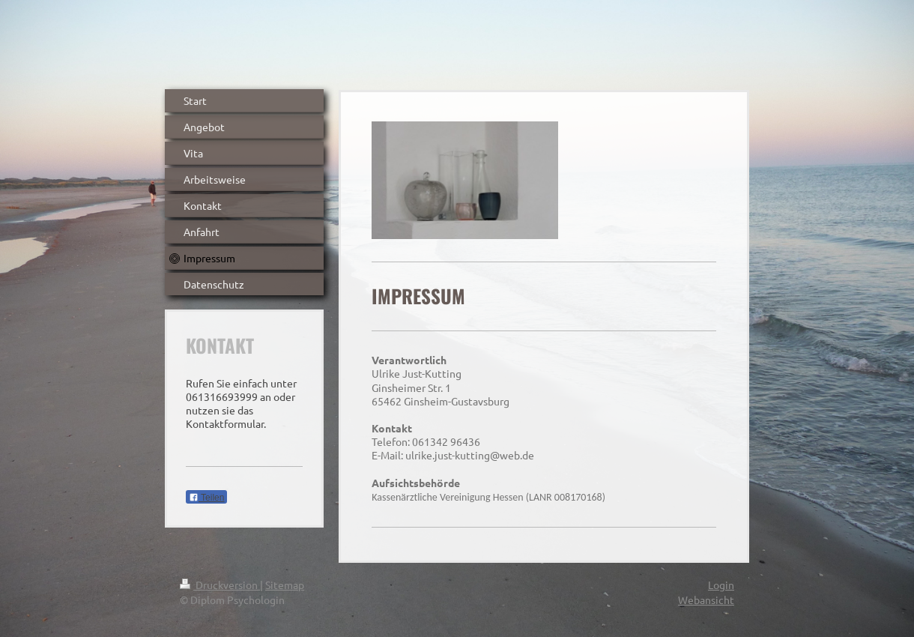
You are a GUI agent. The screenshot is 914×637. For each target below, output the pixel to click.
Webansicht (706, 599)
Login (721, 584)
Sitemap (284, 584)
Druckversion (220, 584)
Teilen (206, 497)
